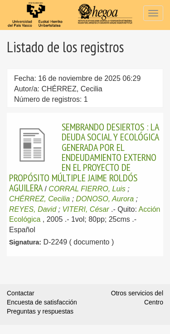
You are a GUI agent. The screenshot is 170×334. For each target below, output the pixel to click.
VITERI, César (85, 209)
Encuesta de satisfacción (42, 302)
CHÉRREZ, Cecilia (39, 199)
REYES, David (32, 209)
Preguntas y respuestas (40, 311)
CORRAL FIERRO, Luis (87, 189)
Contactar (20, 293)
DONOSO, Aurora (105, 199)
